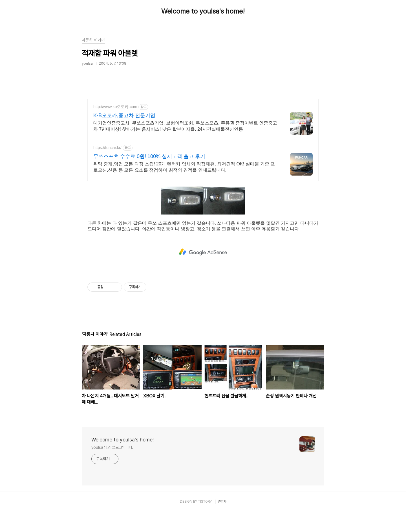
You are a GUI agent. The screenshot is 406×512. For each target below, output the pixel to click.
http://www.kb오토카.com (115, 106)
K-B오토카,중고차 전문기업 (124, 115)
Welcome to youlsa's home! (203, 11)
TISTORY (205, 502)
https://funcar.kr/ (107, 147)
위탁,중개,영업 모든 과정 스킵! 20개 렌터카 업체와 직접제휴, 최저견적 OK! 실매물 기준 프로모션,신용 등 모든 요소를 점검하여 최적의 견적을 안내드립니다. (184, 166)
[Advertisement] (203, 251)
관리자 (222, 502)
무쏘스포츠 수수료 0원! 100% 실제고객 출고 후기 (149, 156)
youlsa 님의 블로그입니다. (112, 447)
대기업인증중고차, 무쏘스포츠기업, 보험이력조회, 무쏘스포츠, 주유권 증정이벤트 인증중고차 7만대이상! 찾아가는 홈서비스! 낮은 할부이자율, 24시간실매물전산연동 (185, 126)
